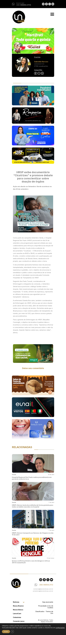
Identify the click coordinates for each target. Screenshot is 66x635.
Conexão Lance (18, 621)
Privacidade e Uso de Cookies (45, 606)
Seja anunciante (47, 602)
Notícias (16, 602)
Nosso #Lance (18, 606)
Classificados (18, 625)
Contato (16, 629)
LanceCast (17, 613)
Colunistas (17, 617)
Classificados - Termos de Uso (44, 612)
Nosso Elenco (18, 610)
